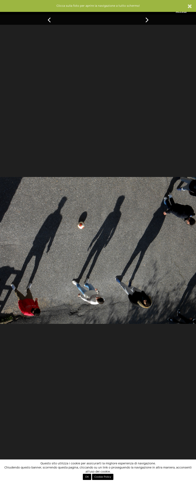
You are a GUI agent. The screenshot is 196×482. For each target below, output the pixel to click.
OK (87, 477)
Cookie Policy (102, 477)
